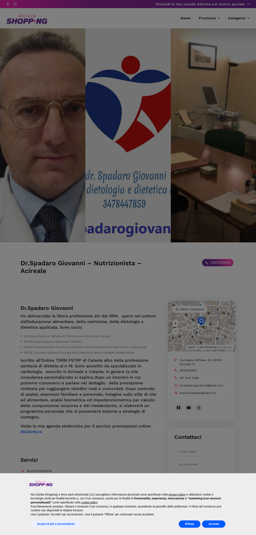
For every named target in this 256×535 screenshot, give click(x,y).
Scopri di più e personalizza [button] (55, 523)
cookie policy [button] (89, 502)
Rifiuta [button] (189, 523)
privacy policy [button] (177, 494)
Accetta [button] (214, 523)
